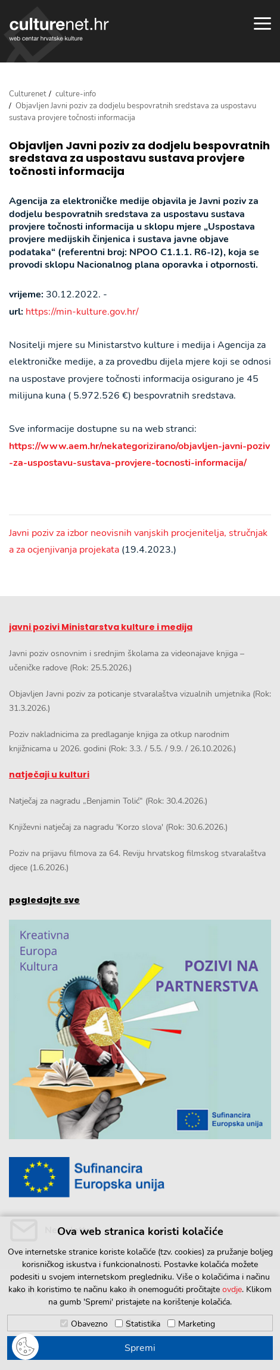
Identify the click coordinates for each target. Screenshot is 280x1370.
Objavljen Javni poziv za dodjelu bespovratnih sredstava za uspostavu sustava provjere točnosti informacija (139, 158)
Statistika (143, 1324)
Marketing (196, 1324)
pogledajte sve (44, 900)
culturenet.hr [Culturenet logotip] (59, 29)
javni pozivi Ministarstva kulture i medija (100, 627)
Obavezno (89, 1324)
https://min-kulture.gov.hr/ (82, 311)
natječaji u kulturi (49, 774)
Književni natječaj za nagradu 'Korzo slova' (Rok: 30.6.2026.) (118, 827)
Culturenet (27, 94)
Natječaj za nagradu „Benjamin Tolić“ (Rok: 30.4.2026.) (108, 801)
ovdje (232, 1289)
